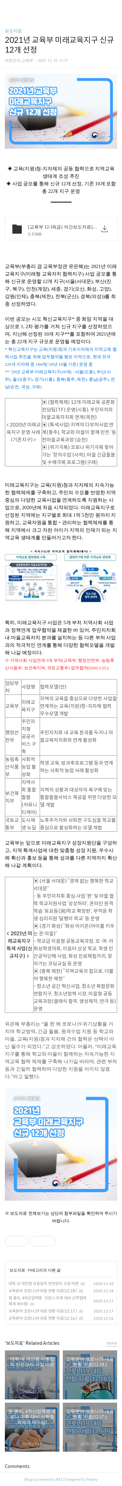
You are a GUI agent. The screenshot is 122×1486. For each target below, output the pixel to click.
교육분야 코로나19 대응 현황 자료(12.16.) (42, 1318)
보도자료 (13, 31)
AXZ (59, 1479)
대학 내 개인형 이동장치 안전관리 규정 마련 (43, 1283)
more (112, 1343)
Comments (17, 1466)
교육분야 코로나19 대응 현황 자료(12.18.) (42, 1290)
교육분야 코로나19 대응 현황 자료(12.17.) (42, 1311)
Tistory (92, 1479)
